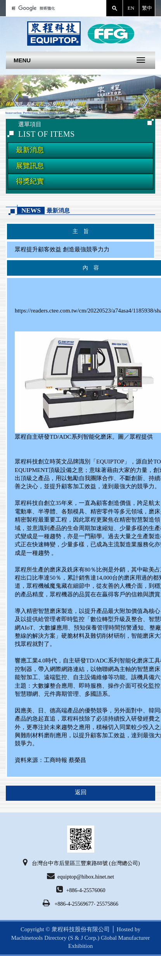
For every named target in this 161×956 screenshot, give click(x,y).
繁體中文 (147, 8)
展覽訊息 (30, 166)
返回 (81, 792)
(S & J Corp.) (83, 938)
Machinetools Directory (39, 938)
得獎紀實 (30, 181)
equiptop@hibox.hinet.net (80, 876)
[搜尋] (55, 8)
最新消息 (30, 150)
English (131, 8)
